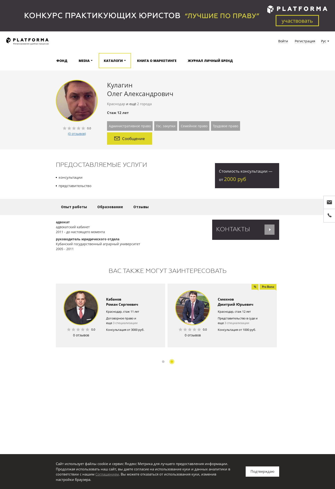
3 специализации (125, 323)
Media (84, 60)
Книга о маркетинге (157, 60)
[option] (110, 315)
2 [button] (171, 361)
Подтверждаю (262, 471)
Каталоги (113, 60)
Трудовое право (225, 126)
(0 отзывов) (77, 133)
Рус (323, 41)
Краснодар (116, 103)
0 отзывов (81, 335)
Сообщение (129, 138)
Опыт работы (74, 206)
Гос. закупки (165, 126)
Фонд (61, 60)
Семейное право (194, 126)
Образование (110, 206)
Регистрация (305, 41)
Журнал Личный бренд (210, 60)
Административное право (130, 126)
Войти (283, 41)
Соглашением (107, 474)
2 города (144, 103)
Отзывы (141, 206)
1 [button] (163, 361)
